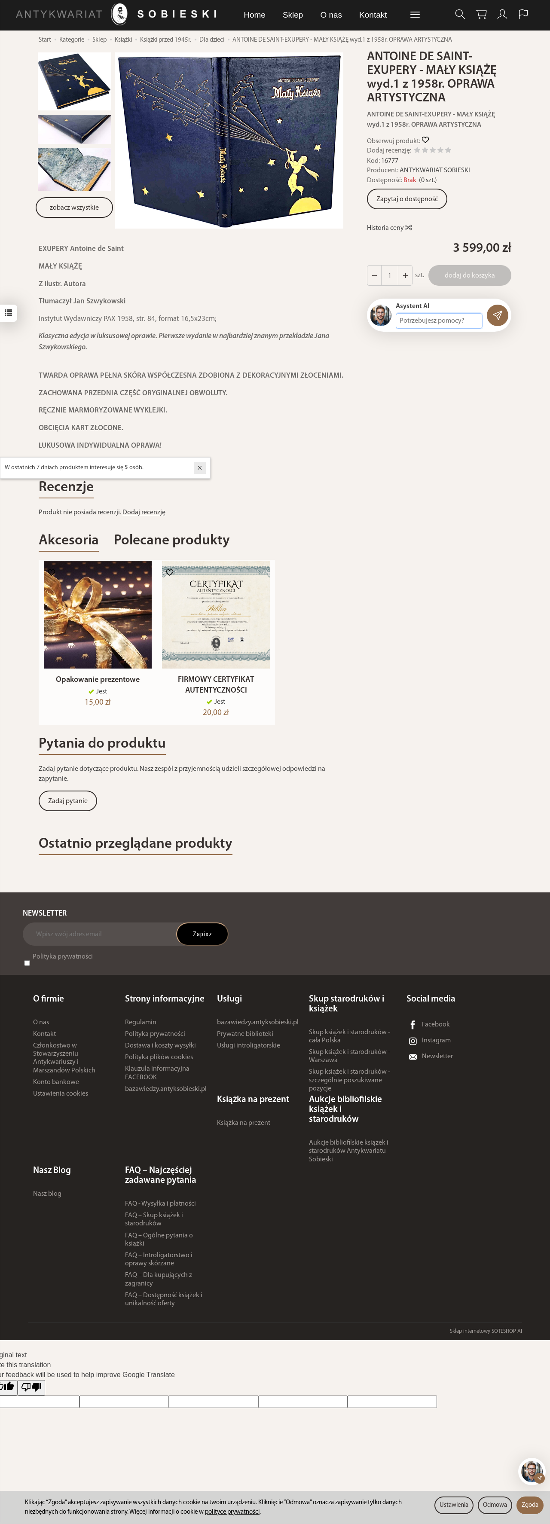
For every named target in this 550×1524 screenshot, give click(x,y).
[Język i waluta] (523, 14)
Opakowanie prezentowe (98, 684)
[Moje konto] (502, 14)
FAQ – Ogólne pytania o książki (159, 1243)
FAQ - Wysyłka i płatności (160, 1207)
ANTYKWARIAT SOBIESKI (435, 170)
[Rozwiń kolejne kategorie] (415, 15)
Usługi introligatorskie (248, 1049)
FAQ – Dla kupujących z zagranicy (158, 1283)
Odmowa (495, 1505)
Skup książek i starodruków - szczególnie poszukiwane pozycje (349, 1084)
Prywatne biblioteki (245, 1038)
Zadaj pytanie (68, 805)
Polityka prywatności (63, 960)
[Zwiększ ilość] (374, 275)
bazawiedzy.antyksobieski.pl (166, 1093)
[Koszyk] (481, 14)
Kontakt (373, 14)
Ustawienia (454, 1505)
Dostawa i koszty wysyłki (160, 1049)
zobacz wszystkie (74, 208)
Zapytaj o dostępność (407, 199)
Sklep (293, 14)
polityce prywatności (232, 1512)
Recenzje (66, 487)
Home (255, 14)
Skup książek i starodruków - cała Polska (349, 1040)
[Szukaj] (460, 14)
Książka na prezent (243, 1127)
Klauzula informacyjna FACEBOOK (157, 1077)
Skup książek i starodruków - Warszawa (349, 1060)
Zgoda (530, 1505)
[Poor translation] (31, 1392)
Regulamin (140, 1026)
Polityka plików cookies (159, 1061)
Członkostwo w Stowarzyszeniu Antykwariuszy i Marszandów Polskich (64, 1062)
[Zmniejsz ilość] (405, 275)
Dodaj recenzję (143, 512)
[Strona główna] (118, 14)
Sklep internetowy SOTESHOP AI (486, 1335)
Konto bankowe (56, 1086)
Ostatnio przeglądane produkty (135, 848)
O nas (331, 14)
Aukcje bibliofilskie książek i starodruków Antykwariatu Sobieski (348, 1155)
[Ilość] (389, 275)
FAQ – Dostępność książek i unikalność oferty (163, 1303)
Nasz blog (47, 1197)
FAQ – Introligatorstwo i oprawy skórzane (158, 1263)
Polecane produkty (172, 541)
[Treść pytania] (439, 321)
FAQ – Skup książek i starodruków (154, 1223)
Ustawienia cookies (60, 1097)
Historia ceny (389, 228)
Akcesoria (69, 541)
